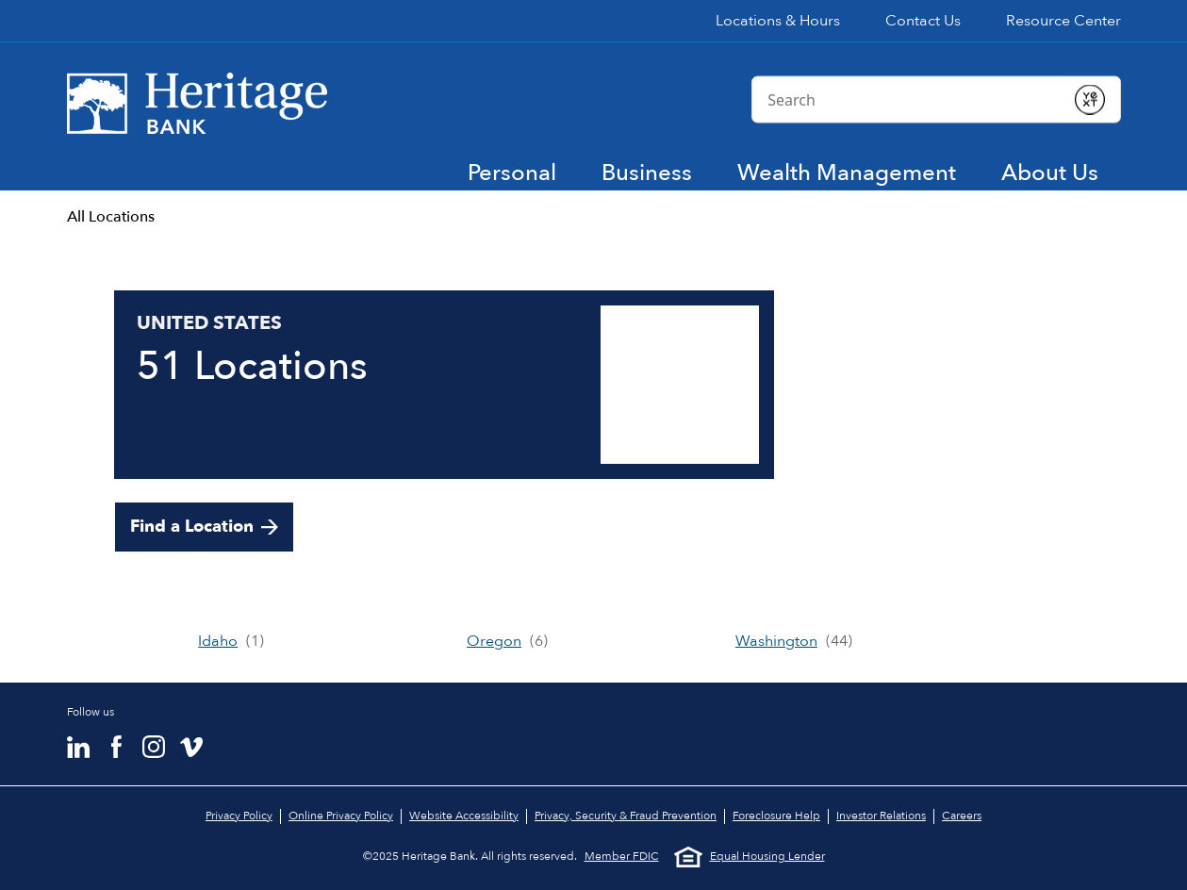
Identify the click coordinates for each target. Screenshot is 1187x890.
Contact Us (923, 20)
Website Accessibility (464, 815)
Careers (961, 815)
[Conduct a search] (905, 99)
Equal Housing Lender (749, 857)
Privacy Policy (239, 815)
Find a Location (192, 526)
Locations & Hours (778, 20)
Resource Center (1063, 20)
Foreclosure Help (776, 815)
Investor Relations (881, 815)
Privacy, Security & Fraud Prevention (626, 815)
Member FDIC (622, 856)
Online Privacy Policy (341, 815)
